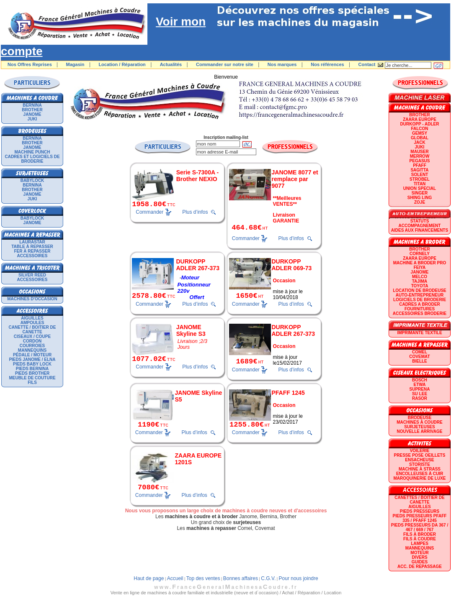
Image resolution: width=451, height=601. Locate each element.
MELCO (419, 276)
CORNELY (420, 253)
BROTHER (32, 109)
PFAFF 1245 (288, 392)
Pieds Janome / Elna (32, 359)
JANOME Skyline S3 (191, 330)
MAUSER (419, 151)
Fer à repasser (32, 251)
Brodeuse (420, 417)
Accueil (175, 578)
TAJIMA (419, 281)
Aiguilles (32, 318)
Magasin (75, 64)
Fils (32, 382)
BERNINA (32, 105)
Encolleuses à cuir (419, 473)
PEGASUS (420, 161)
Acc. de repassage (419, 566)
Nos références (327, 64)
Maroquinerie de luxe (419, 478)
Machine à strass (420, 469)
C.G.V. (268, 578)
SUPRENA (420, 389)
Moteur (419, 552)
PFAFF (419, 165)
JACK (419, 142)
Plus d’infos (195, 212)
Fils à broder (419, 534)
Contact (367, 64)
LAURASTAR (32, 242)
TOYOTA (419, 286)
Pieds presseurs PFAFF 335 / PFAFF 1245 (420, 518)
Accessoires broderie (419, 313)
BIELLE (419, 361)
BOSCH (419, 380)
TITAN (420, 184)
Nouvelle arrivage (420, 431)
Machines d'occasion (32, 299)
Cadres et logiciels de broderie (32, 159)
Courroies (32, 345)
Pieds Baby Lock (32, 364)
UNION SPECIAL (419, 188)
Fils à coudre (419, 539)
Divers (419, 557)
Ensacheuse (419, 460)
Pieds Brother (32, 373)
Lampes (419, 543)
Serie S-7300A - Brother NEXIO (197, 175)
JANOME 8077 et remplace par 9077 (295, 179)
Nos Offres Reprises (30, 64)
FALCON (419, 128)
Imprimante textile (419, 332)
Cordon (32, 341)
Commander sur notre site (224, 64)
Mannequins (32, 350)
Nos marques (282, 64)
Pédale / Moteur (32, 355)
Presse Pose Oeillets (420, 455)
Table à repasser (32, 246)
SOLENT (419, 174)
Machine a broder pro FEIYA (419, 265)
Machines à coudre (419, 422)
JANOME (32, 114)
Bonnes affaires (240, 578)
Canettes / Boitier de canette (419, 499)
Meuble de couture (32, 378)
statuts (419, 221)
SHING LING (419, 197)
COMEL (419, 352)
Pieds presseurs (419, 511)
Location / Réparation (121, 64)
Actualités (171, 64)
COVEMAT (419, 356)
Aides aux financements (419, 230)
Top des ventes (203, 578)
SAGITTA (419, 170)
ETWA (420, 384)
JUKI (32, 119)
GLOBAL (419, 138)
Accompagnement (420, 225)
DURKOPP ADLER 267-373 (197, 264)
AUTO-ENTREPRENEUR (419, 295)
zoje (419, 202)
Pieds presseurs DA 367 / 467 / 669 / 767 (419, 527)
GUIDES (420, 562)
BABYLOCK (32, 180)
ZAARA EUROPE (419, 119)
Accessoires (32, 255)
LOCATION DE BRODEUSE (419, 290)
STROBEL (420, 179)
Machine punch (32, 152)
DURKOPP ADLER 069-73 (292, 264)
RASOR (419, 398)
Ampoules (32, 322)
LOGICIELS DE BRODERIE (419, 299)
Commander (149, 212)
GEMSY (419, 133)
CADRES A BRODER (419, 304)
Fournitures (420, 309)
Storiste (419, 464)
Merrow (420, 156)
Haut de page (149, 578)
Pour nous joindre (298, 578)
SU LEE (419, 393)
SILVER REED (32, 275)
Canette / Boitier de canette (32, 329)
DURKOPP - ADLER (419, 124)
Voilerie (420, 450)
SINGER (420, 193)
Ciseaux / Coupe (32, 336)
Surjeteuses (419, 427)
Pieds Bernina (32, 368)
